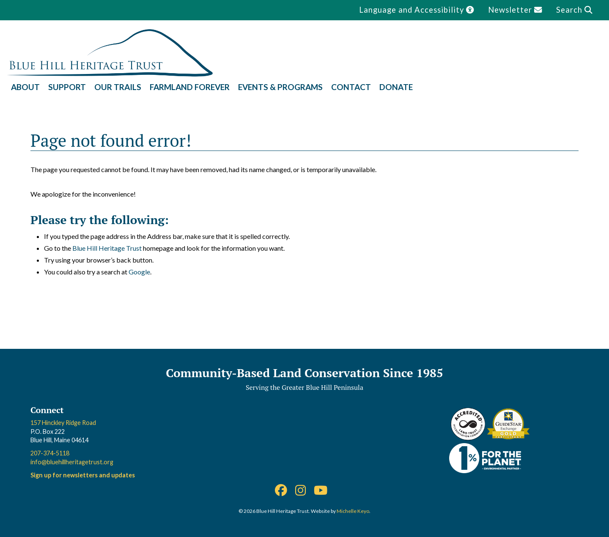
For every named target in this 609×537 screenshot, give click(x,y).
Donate (396, 87)
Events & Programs (280, 87)
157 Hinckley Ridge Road (63, 422)
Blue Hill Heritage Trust (107, 248)
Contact (351, 87)
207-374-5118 (49, 453)
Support (67, 87)
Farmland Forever (190, 87)
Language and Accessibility (416, 9)
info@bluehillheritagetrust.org (71, 462)
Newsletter (515, 9)
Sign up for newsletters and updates (82, 475)
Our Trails (117, 87)
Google (139, 272)
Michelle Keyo (353, 511)
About (25, 87)
